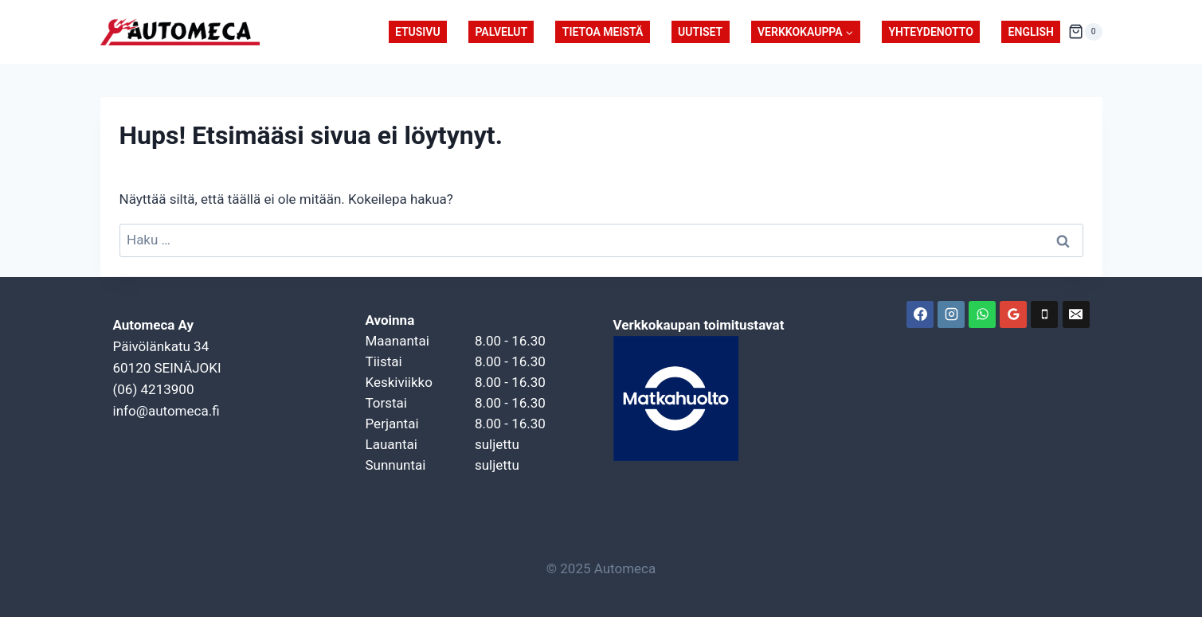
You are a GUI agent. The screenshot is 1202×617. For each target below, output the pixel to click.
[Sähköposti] (1076, 314)
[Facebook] (920, 314)
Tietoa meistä (602, 31)
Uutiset (700, 31)
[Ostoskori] (1085, 32)
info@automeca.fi (166, 411)
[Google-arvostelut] (1013, 314)
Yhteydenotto (930, 31)
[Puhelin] (1044, 314)
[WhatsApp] (982, 314)
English (1031, 31)
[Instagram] (951, 314)
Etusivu (417, 31)
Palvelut (501, 31)
